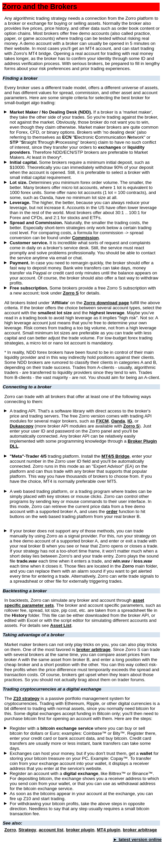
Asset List (60, 625)
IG (130, 421)
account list (51, 829)
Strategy (27, 829)
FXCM (102, 421)
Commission (85, 237)
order (112, 511)
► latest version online (137, 839)
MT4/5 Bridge (116, 456)
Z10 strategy (26, 698)
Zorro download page (106, 302)
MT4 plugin (108, 829)
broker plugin (80, 829)
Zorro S (70, 293)
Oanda (118, 421)
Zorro (10, 829)
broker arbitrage (93, 649)
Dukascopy (21, 426)
